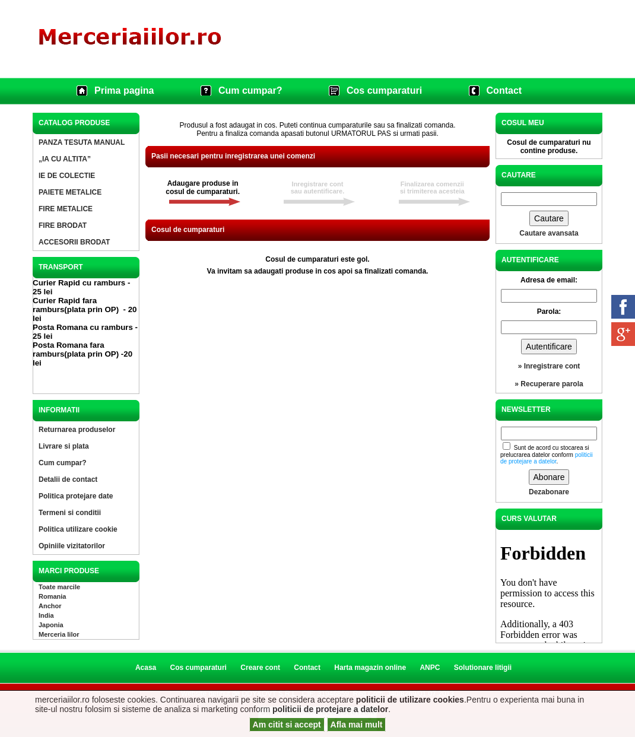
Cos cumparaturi (384, 90)
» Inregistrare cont (549, 366)
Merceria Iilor (59, 634)
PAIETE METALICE (70, 192)
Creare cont (260, 667)
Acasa (145, 667)
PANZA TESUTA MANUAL (82, 142)
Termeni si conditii (70, 513)
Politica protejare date (76, 496)
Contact (504, 90)
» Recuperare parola (549, 384)
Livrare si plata (64, 446)
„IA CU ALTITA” (65, 159)
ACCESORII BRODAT (74, 242)
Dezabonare (549, 492)
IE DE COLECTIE (67, 175)
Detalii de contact (68, 479)
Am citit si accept (287, 724)
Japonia (51, 624)
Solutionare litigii (483, 667)
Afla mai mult (357, 724)
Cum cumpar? (250, 90)
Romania (52, 596)
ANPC (430, 667)
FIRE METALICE (66, 209)
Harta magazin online (370, 667)
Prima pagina (124, 90)
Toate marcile (59, 586)
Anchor (50, 605)
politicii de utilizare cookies (410, 699)
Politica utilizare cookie (78, 529)
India (46, 615)
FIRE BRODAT (63, 225)
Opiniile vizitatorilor (72, 546)
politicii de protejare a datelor (330, 709)
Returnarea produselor (77, 429)
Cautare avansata (548, 233)
